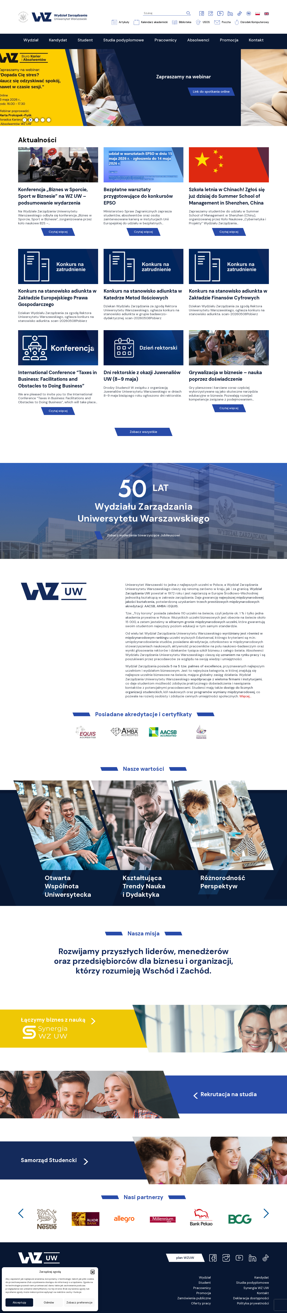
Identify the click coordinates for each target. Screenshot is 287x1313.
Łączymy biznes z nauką (53, 1019)
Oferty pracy (201, 1303)
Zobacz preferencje (79, 1302)
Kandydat (261, 1277)
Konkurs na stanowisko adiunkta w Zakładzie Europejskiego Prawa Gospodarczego (57, 297)
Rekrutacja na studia (224, 1094)
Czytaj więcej (58, 232)
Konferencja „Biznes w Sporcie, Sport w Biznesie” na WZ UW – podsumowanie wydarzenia (53, 196)
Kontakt (263, 1293)
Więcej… (245, 696)
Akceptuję (19, 1302)
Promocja (203, 1293)
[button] (92, 1272)
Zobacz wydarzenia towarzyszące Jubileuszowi (143, 535)
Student (204, 1282)
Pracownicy (202, 1288)
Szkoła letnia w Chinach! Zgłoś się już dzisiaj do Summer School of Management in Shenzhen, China (227, 196)
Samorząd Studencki (55, 1160)
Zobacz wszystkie (143, 432)
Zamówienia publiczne (194, 1298)
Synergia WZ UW (256, 1288)
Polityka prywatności (253, 1303)
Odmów (49, 1302)
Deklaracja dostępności (251, 1298)
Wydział (205, 1277)
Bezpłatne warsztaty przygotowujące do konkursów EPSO (138, 196)
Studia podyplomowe (252, 1282)
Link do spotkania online (211, 91)
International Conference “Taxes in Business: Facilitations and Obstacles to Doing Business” (57, 379)
